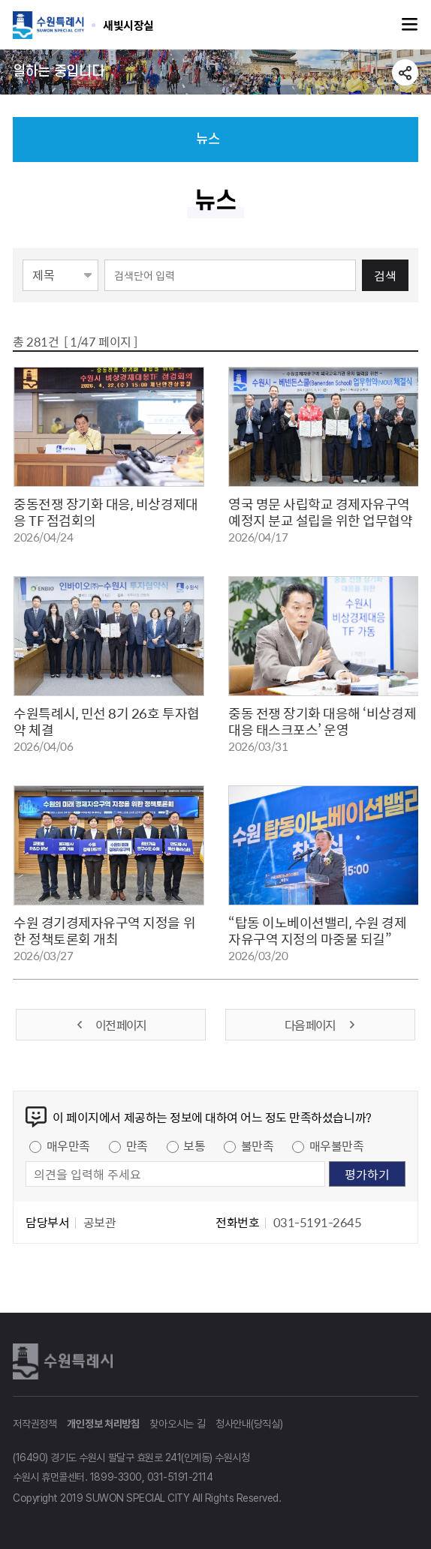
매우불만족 (336, 1145)
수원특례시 (65, 1361)
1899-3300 (116, 1477)
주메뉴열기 (410, 25)
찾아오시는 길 (177, 1424)
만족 (137, 1145)
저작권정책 (35, 1424)
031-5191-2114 (180, 1477)
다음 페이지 (321, 1025)
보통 (194, 1145)
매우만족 (68, 1145)
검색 (385, 275)
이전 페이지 (110, 1025)
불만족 (257, 1145)
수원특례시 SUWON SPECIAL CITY (128, 25)
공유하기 (405, 72)
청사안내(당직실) (249, 1424)
